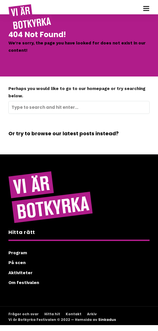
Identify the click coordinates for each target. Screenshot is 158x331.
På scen (17, 262)
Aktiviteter (20, 272)
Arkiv (92, 314)
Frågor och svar (23, 314)
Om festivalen (23, 282)
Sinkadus (107, 319)
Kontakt (73, 314)
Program (17, 252)
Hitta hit (52, 314)
